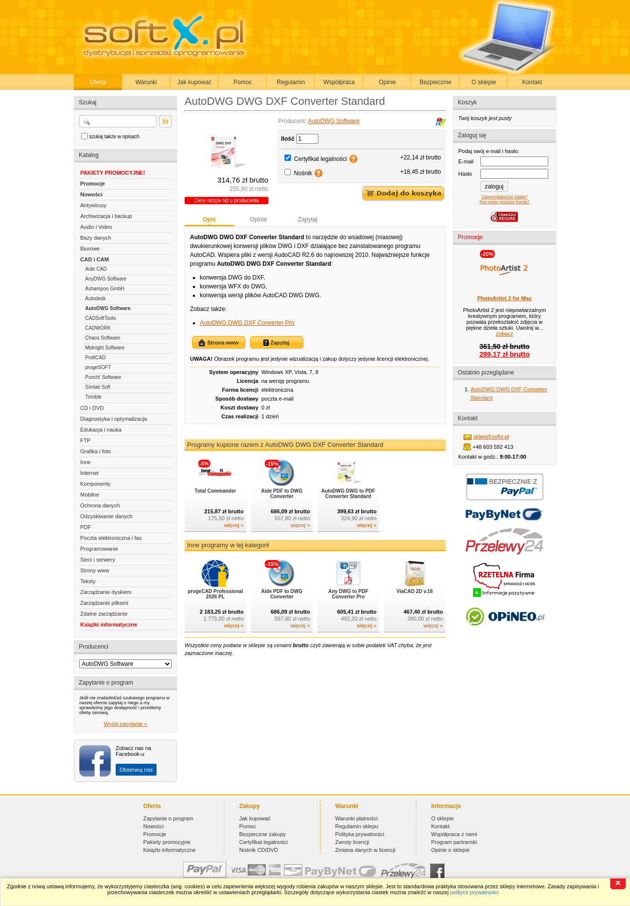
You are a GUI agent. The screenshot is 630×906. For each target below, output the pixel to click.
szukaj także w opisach (114, 136)
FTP (85, 440)
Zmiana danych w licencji (365, 850)
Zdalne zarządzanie (103, 614)
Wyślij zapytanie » (125, 724)
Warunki (146, 82)
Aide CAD (96, 269)
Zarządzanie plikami (104, 603)
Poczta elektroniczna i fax (111, 538)
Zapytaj (307, 219)
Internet (89, 473)
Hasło (465, 174)
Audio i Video (96, 227)
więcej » (234, 525)
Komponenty (95, 484)
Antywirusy (93, 205)
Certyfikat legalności (320, 159)
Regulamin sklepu (356, 826)
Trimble (93, 397)
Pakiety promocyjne (166, 842)
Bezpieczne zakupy (262, 834)
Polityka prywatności (359, 834)
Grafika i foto (95, 451)
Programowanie (99, 549)
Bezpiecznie (436, 82)
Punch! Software (103, 377)
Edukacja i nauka (101, 430)
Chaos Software (102, 338)
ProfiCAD (95, 357)
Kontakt (532, 82)
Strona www (218, 343)
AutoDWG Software (107, 308)
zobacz (504, 334)
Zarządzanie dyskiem (105, 592)
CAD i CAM (94, 259)
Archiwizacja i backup (106, 216)
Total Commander (215, 491)
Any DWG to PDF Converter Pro (348, 594)
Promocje (92, 184)
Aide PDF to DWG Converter (282, 493)
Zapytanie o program (168, 818)
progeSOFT (98, 367)
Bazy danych (95, 238)
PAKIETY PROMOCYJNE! (112, 173)
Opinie (387, 82)
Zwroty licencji (352, 842)
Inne (85, 462)
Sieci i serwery (97, 559)
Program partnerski (454, 842)
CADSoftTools (100, 318)
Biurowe (90, 248)
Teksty (87, 581)
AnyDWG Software (105, 278)
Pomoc (242, 82)
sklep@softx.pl (491, 436)
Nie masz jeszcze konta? (504, 201)
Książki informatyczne (108, 624)
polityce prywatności (474, 892)
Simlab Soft (97, 387)
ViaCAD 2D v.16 (415, 591)
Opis (209, 219)
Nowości (91, 194)
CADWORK (98, 328)
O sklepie (484, 82)
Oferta (98, 82)
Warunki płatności (356, 818)
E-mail (465, 161)
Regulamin (291, 82)
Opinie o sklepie (450, 850)
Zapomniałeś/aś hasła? (504, 196)
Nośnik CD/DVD (258, 850)
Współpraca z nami (454, 834)
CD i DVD (92, 408)
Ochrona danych (100, 505)
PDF (85, 527)
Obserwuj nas (136, 770)
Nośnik (303, 173)
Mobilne (89, 495)
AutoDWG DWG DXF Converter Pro (247, 322)
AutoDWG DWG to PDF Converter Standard (348, 493)
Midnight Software (105, 347)
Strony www (94, 570)
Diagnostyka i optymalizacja (113, 419)
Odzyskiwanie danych (106, 516)
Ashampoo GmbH (104, 288)
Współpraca (338, 82)
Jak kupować (194, 82)
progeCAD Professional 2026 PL (215, 594)
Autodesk (95, 298)
